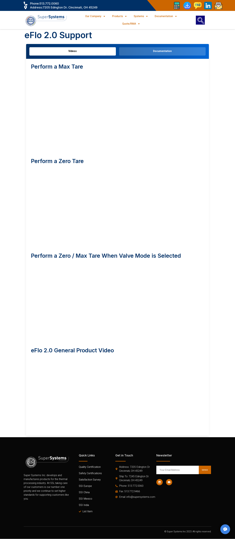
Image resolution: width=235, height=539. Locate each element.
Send (205, 470)
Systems (141, 16)
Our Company (95, 16)
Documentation (166, 16)
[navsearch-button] (200, 20)
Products (119, 16)
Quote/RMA (131, 24)
